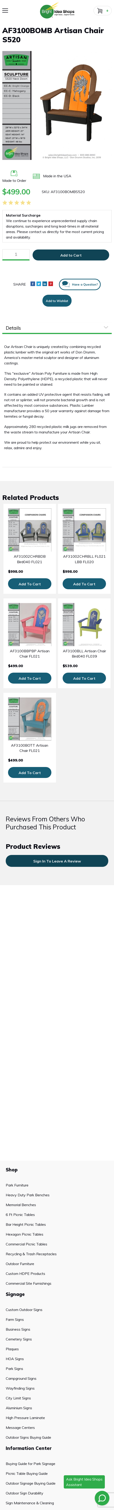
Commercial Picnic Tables (26, 1244)
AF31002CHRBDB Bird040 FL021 (30, 559)
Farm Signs (15, 1319)
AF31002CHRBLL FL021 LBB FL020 (84, 559)
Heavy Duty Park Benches (28, 1195)
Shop (12, 1170)
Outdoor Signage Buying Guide (31, 1483)
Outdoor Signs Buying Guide (28, 1437)
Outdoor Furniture (20, 1263)
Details (13, 328)
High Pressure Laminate (25, 1417)
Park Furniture (17, 1185)
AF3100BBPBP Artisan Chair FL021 (30, 653)
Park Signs (14, 1368)
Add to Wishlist (57, 301)
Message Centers (20, 1427)
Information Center (29, 1448)
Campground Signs (21, 1378)
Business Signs (18, 1329)
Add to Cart (71, 255)
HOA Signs (15, 1358)
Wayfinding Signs (20, 1388)
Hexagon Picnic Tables (24, 1234)
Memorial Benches (21, 1204)
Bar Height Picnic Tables (26, 1224)
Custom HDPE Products (25, 1273)
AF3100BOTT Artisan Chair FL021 (29, 748)
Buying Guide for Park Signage (30, 1463)
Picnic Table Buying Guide (27, 1473)
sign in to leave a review (57, 861)
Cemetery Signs (19, 1339)
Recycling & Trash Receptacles (31, 1254)
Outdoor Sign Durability (24, 1493)
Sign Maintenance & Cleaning (30, 1503)
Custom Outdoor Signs (24, 1309)
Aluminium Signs (19, 1408)
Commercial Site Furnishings (28, 1283)
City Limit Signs (18, 1398)
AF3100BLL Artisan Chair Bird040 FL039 (84, 653)
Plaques (12, 1349)
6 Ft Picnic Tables (20, 1214)
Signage (15, 1294)
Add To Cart (30, 584)
